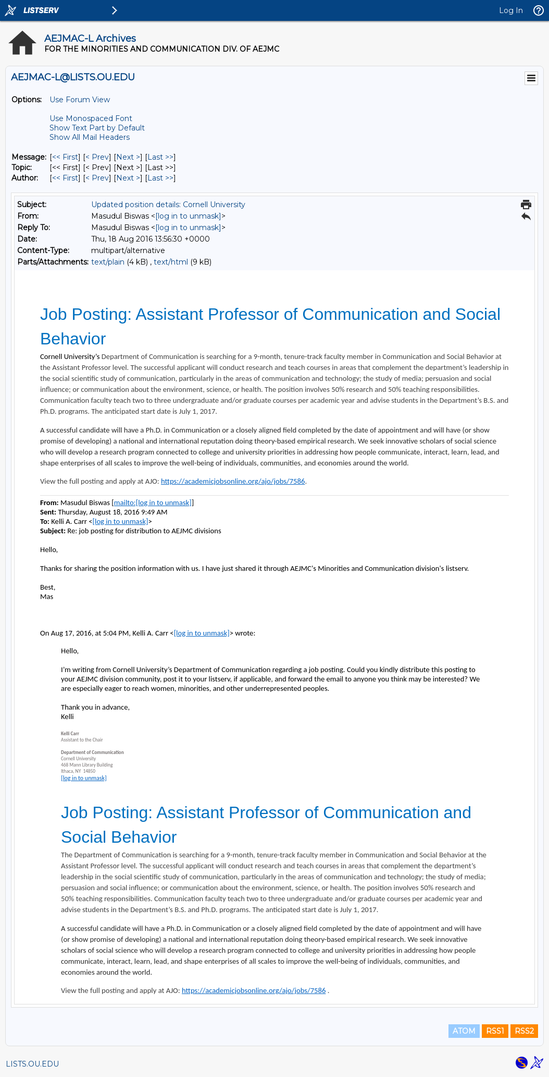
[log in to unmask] (188, 216)
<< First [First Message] (65, 157)
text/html (171, 262)
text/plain (107, 262)
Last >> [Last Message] (160, 157)
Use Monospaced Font (90, 118)
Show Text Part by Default (97, 128)
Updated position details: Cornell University (168, 204)
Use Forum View (79, 99)
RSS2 (524, 1031)
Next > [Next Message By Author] (128, 178)
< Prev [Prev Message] (97, 157)
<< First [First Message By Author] (65, 178)
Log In (511, 10)
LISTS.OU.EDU (32, 1064)
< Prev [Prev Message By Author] (97, 178)
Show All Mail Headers (89, 137)
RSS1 (495, 1031)
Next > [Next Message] (128, 157)
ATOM (464, 1031)
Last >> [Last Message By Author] (160, 178)
